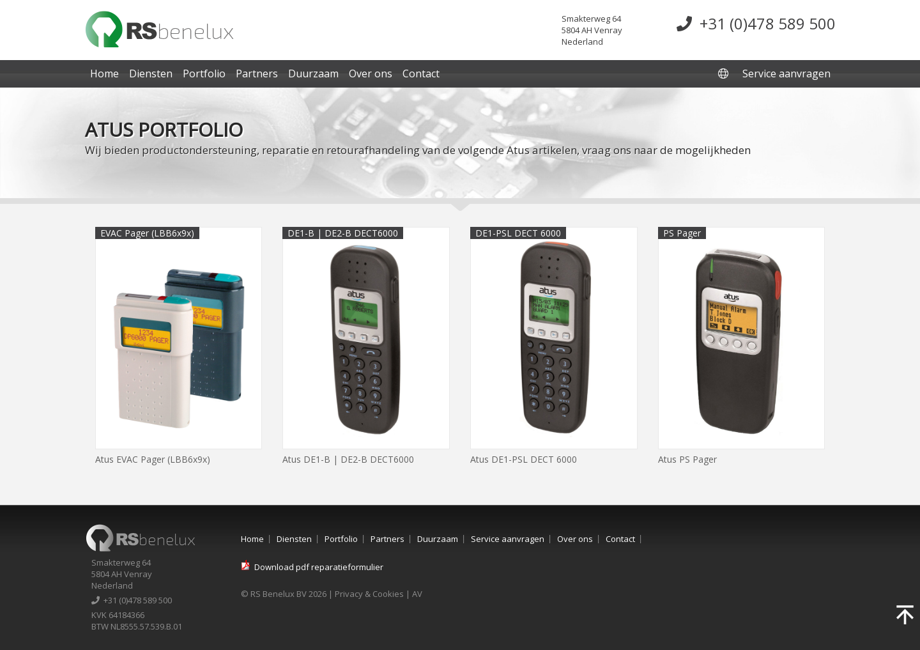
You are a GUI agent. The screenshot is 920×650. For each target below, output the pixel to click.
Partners (257, 73)
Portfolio (204, 73)
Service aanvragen (786, 73)
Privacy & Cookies (369, 594)
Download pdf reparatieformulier (318, 567)
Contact (421, 73)
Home (104, 73)
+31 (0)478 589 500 (756, 23)
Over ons (370, 73)
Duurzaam (313, 73)
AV (417, 594)
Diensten (150, 73)
